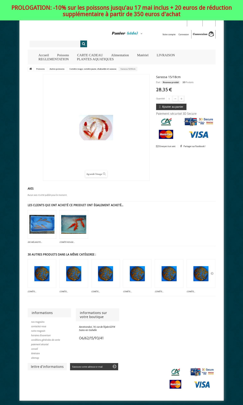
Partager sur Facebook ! (194, 146)
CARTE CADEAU (90, 55)
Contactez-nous (38, 326)
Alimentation (120, 55)
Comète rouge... (67, 242)
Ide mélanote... (35, 242)
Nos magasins (37, 321)
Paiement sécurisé (40, 344)
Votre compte (169, 34)
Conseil (34, 348)
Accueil (44, 55)
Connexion (209, 23)
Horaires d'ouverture (41, 335)
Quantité (160, 98)
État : (158, 82)
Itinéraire (35, 353)
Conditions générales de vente (45, 339)
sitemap (35, 357)
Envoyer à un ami (167, 146)
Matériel (142, 55)
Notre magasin (38, 330)
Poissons (63, 55)
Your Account (194, 23)
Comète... (32, 291)
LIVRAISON (166, 55)
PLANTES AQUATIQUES (95, 59)
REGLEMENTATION (54, 59)
